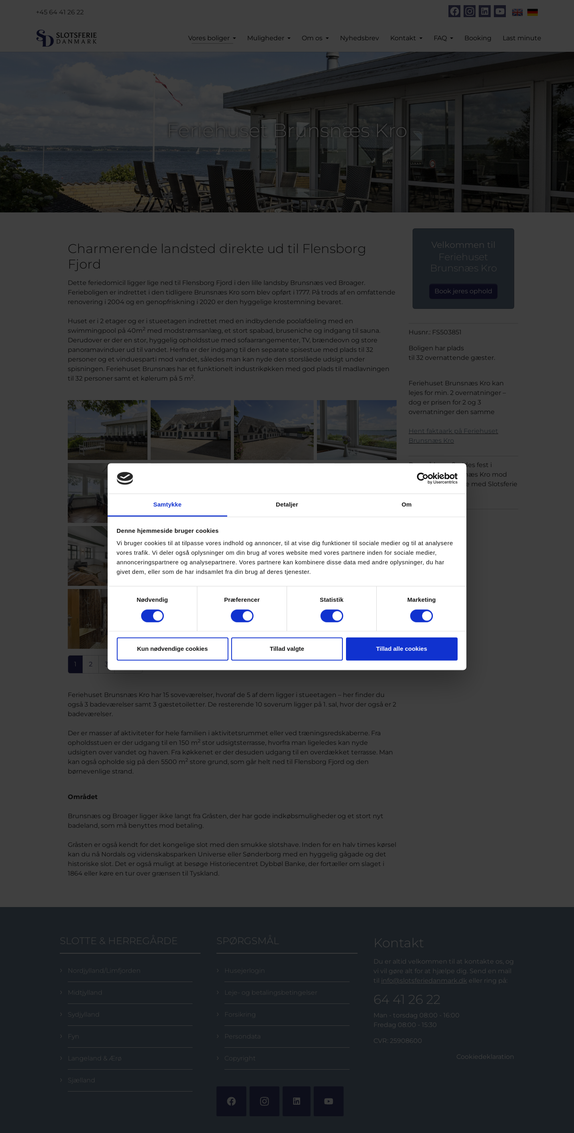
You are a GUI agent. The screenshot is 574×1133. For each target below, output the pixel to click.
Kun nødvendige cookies (172, 649)
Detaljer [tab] (287, 504)
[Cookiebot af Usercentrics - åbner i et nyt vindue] (423, 478)
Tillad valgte (287, 649)
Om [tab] (406, 504)
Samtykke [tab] (167, 504)
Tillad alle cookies (401, 649)
